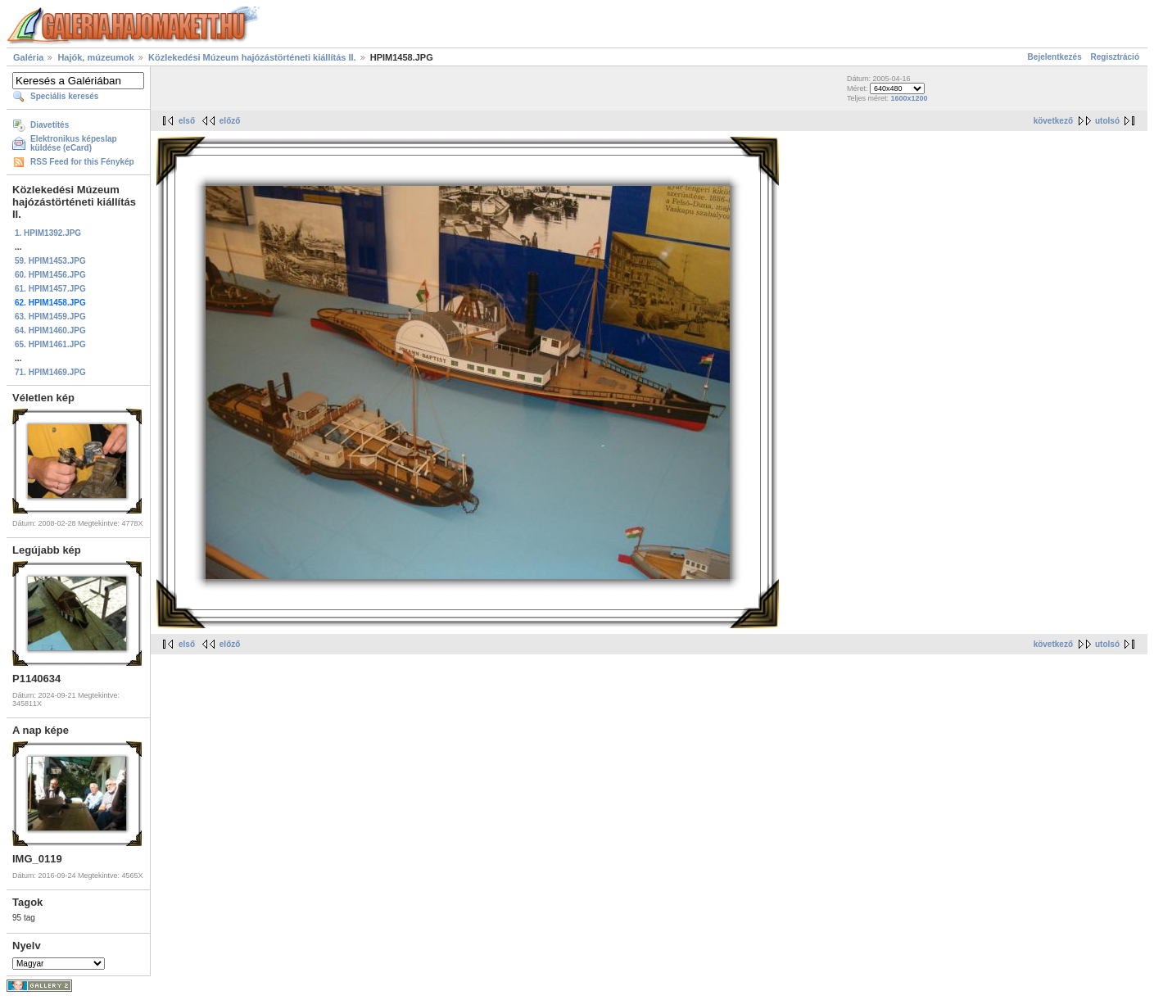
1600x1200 (908, 98)
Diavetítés (49, 124)
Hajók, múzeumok (95, 57)
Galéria (28, 57)
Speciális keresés (64, 96)
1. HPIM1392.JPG (48, 233)
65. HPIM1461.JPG (50, 344)
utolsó (1107, 120)
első (187, 120)
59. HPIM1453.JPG (50, 260)
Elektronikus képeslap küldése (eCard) (73, 143)
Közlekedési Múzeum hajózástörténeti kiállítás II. (252, 57)
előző (230, 120)
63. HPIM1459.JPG (50, 316)
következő (1053, 120)
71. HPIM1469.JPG (50, 372)
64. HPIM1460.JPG (50, 330)
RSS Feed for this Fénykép (82, 161)
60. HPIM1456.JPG (50, 274)
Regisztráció (1115, 56)
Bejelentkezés (1055, 56)
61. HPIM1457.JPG (50, 288)
